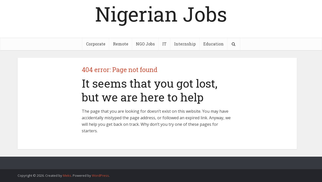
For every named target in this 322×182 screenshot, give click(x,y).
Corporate (95, 43)
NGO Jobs (145, 43)
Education (213, 43)
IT (164, 43)
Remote (120, 43)
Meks (67, 175)
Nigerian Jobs (161, 14)
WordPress (100, 175)
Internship (185, 43)
